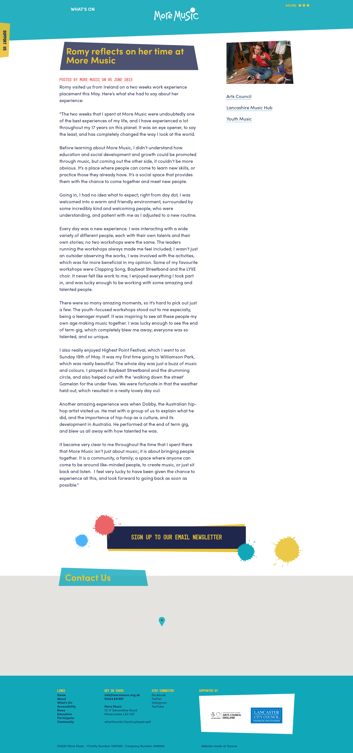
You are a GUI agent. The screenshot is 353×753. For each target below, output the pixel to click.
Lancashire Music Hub (249, 107)
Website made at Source (219, 746)
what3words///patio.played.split (127, 721)
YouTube (158, 706)
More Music (176, 7)
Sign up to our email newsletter (176, 537)
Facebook (159, 695)
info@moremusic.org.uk (122, 695)
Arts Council (238, 96)
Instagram (159, 702)
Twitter (157, 698)
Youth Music (239, 118)
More (291, 6)
